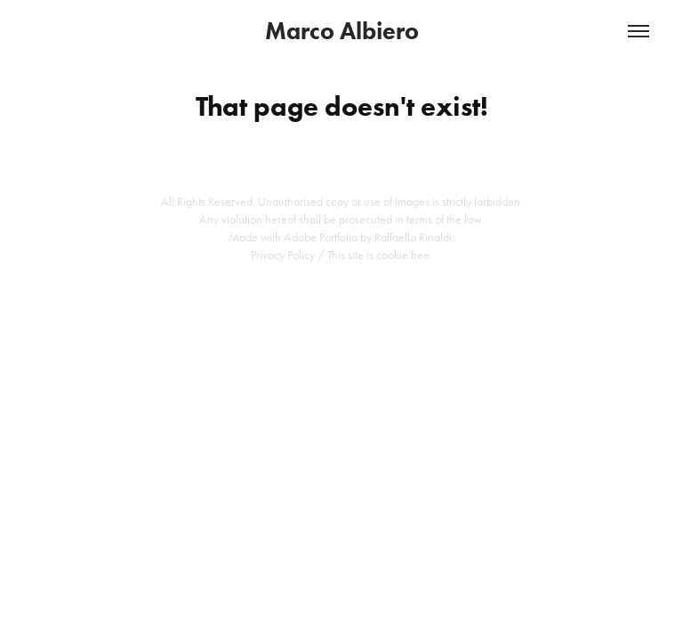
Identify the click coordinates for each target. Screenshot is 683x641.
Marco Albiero (342, 30)
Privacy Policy (283, 255)
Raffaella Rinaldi (413, 237)
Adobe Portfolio (321, 237)
